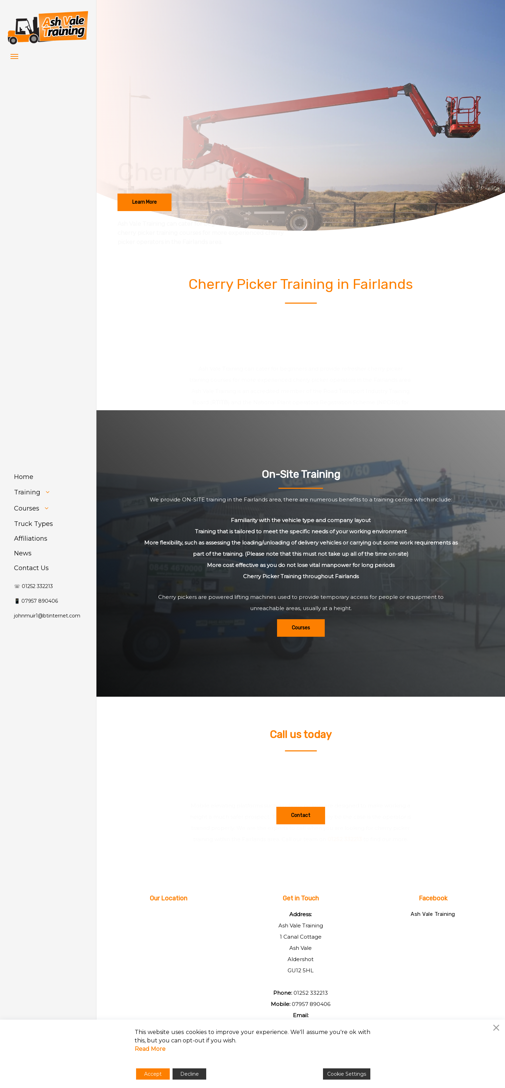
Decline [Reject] (189, 1074)
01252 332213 (311, 992)
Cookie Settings (346, 1074)
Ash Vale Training (433, 914)
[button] (14, 56)
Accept (153, 1074)
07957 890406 (311, 1004)
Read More (150, 1049)
